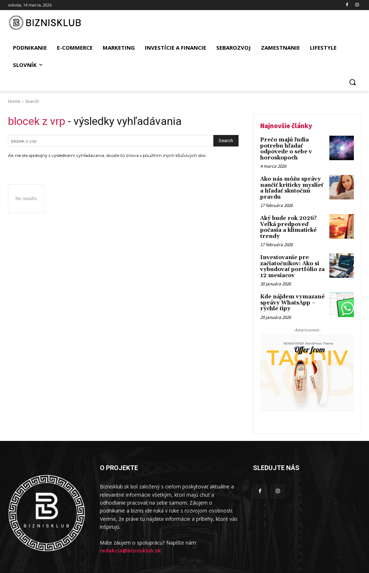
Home (14, 101)
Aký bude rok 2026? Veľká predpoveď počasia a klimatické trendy (287, 217)
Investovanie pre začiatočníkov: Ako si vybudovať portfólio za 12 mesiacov (290, 255)
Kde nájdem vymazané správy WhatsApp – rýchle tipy (290, 290)
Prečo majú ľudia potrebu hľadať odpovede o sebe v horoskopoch (285, 147)
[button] (352, 82)
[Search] (226, 140)
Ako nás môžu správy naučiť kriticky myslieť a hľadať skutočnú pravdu (292, 183)
